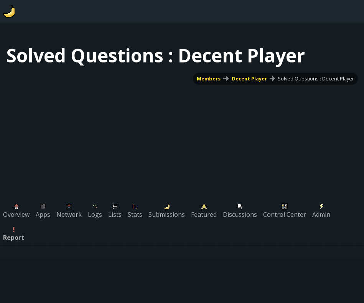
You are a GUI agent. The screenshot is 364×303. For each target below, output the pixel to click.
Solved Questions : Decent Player (316, 78)
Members (209, 78)
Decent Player (249, 78)
